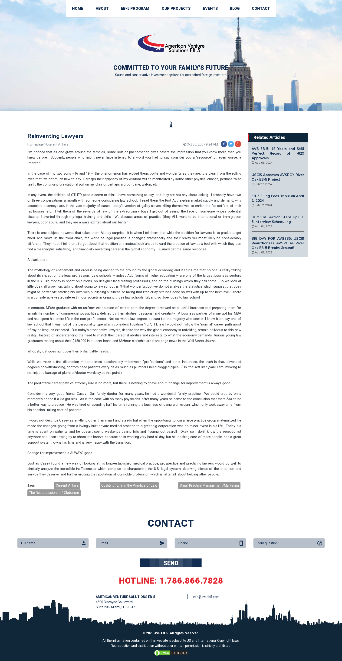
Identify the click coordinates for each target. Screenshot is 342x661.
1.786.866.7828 (191, 581)
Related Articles (269, 137)
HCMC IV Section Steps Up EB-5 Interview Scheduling (278, 219)
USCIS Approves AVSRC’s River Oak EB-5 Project (278, 177)
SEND (171, 563)
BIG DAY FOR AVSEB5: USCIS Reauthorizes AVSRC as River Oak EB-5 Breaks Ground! (278, 243)
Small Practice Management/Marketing (209, 485)
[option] (171, 55)
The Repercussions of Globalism (54, 493)
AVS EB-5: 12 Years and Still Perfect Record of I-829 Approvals (278, 153)
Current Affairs (67, 485)
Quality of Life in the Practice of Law (129, 485)
